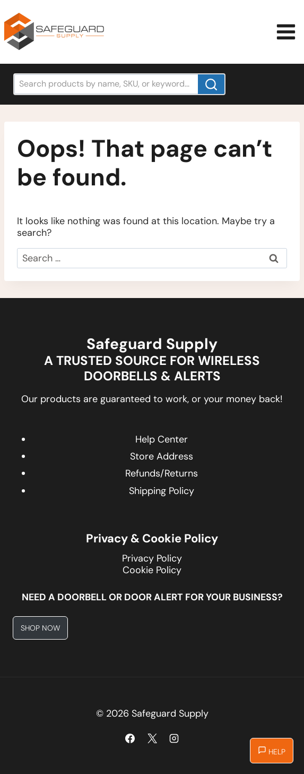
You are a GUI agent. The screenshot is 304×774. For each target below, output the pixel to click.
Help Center (161, 439)
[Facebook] (130, 738)
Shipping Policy (161, 490)
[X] (152, 738)
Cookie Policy (152, 570)
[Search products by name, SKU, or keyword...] (119, 84)
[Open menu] (287, 31)
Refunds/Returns (161, 473)
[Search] (211, 84)
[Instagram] (174, 738)
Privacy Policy (152, 558)
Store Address (161, 456)
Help (271, 751)
